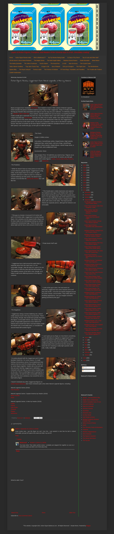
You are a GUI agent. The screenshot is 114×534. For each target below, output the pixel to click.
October (87, 197)
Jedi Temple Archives (89, 417)
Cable (53, 159)
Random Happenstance (89, 431)
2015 (84, 358)
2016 (84, 190)
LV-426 (64, 63)
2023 (84, 172)
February (87, 352)
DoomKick (86, 410)
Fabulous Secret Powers (70, 60)
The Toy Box (86, 440)
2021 (84, 177)
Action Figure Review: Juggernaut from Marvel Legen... (91, 217)
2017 (84, 187)
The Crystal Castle (85, 63)
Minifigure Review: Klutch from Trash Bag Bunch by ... (93, 265)
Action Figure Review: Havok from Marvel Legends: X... (92, 305)
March (87, 350)
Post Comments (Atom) (25, 515)
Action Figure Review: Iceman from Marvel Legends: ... (92, 221)
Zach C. (17, 429)
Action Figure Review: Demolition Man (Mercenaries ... (93, 226)
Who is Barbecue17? (40, 57)
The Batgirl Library (39, 60)
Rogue (37, 161)
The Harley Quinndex (16, 63)
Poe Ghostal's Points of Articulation (93, 427)
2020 (84, 180)
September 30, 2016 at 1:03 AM (29, 429)
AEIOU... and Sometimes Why (91, 397)
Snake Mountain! (85, 60)
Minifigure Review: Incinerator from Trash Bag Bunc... (92, 293)
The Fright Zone (80, 66)
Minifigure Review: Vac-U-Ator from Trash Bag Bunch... (92, 321)
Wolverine (14, 413)
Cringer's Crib (45, 66)
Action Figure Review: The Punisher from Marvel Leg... (92, 289)
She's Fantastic (87, 434)
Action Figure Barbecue (18, 383)
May (86, 345)
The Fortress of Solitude (51, 69)
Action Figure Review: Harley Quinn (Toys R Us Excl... (92, 309)
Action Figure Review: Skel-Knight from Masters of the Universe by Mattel (96, 116)
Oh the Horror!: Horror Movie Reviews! (20, 60)
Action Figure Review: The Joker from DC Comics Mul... (93, 251)
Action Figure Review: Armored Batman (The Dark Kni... (93, 329)
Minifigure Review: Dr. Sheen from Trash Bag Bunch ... (92, 297)
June (86, 342)
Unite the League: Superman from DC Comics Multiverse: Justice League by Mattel (95, 154)
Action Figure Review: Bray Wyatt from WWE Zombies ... (93, 281)
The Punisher (15, 389)
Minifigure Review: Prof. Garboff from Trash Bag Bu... (93, 325)
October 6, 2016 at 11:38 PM (38, 442)
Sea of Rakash (56, 66)
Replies (19, 439)
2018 (84, 185)
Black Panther (15, 395)
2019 (84, 182)
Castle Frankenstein (15, 72)
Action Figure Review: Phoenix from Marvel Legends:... (93, 301)
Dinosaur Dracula (88, 408)
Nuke (12, 397)
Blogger (88, 525)
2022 (84, 175)
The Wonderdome (93, 66)
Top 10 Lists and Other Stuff (90, 57)
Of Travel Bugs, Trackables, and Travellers (72, 69)
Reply (17, 435)
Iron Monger (28, 117)
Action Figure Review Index (23, 57)
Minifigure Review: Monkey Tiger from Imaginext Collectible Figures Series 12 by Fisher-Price (96, 135)
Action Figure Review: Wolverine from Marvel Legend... (93, 269)
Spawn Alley (13, 69)
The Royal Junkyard (25, 69)
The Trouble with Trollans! (94, 69)
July (86, 340)
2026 (84, 165)
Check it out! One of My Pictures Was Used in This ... (93, 273)
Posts (84, 367)
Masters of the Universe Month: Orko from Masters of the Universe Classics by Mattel (96, 126)
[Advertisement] (43, 496)
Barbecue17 (23, 442)
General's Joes (87, 412)
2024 (84, 170)
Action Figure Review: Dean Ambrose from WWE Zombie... (93, 277)
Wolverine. (45, 161)
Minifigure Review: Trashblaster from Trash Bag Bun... (93, 261)
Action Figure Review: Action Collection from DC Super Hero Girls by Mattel (96, 144)
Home (11, 57)
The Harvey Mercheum (89, 438)
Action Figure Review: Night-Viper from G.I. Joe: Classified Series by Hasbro (96, 107)
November (88, 194)
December (88, 192)
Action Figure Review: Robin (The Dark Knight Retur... (92, 285)
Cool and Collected (88, 404)
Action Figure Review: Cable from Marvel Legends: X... (92, 313)
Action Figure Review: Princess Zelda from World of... (93, 239)
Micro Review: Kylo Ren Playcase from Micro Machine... (91, 211)
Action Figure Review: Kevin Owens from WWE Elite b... (92, 247)
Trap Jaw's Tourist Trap (32, 66)
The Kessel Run (55, 63)
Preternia (85, 429)
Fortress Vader (37, 69)
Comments (86, 370)
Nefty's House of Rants (89, 423)
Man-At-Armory (73, 63)
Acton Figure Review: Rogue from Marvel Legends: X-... (92, 333)
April (86, 347)
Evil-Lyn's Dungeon (68, 66)
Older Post (72, 512)
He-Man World (87, 415)
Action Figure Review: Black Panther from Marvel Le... (92, 317)
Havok (58, 159)
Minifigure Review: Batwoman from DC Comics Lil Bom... (92, 235)
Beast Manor (95, 60)
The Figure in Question (89, 436)
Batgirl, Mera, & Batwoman (90, 400)
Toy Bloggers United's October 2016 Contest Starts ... (93, 202)
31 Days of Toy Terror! (73, 57)
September (88, 200)
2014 (84, 360)
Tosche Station (44, 63)
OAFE (84, 425)
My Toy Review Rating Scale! (56, 57)
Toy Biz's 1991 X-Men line (21, 113)
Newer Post (14, 512)
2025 (84, 167)
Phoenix (70, 159)
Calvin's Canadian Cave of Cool (92, 402)
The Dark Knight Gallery (54, 60)
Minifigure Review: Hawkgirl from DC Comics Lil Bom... (93, 231)
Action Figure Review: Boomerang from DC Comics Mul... (93, 256)
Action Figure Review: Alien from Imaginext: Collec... (93, 206)
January (87, 355)
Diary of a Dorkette (88, 406)
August (87, 337)
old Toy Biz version (33, 178)
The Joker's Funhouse (30, 63)
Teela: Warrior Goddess (16, 66)
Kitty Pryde (34, 108)
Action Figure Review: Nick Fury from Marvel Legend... (93, 243)
